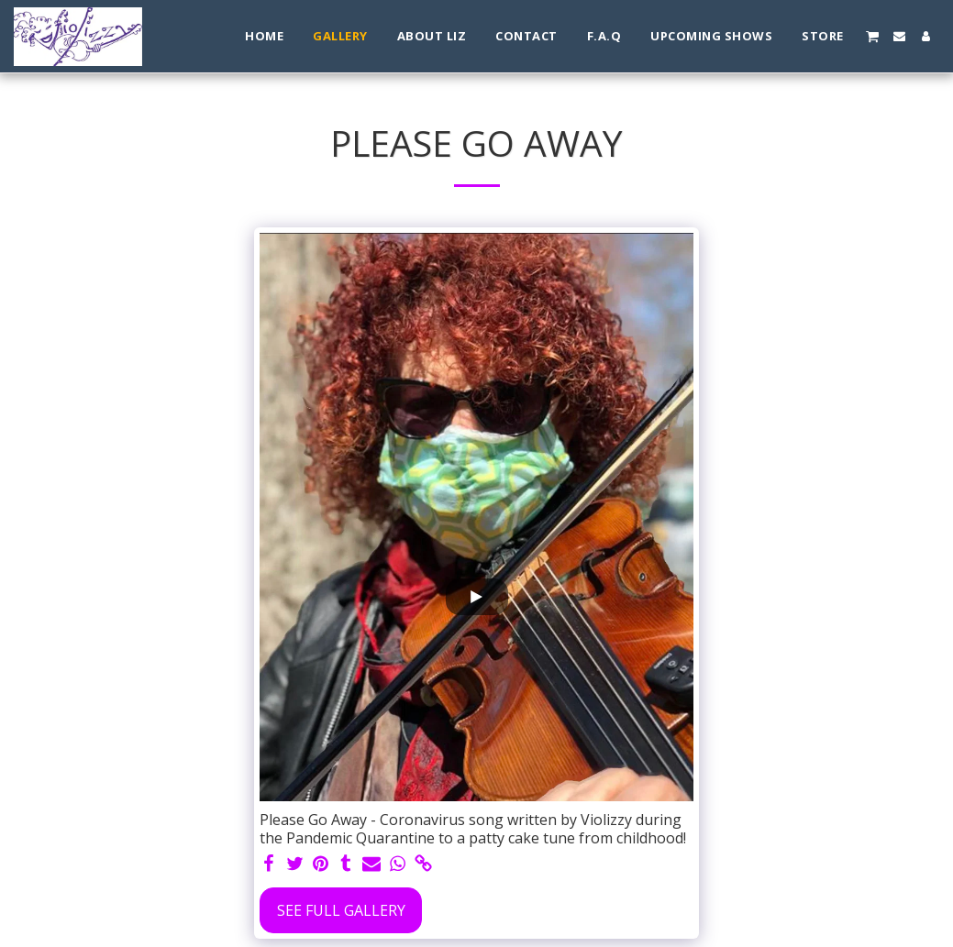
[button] (872, 35)
